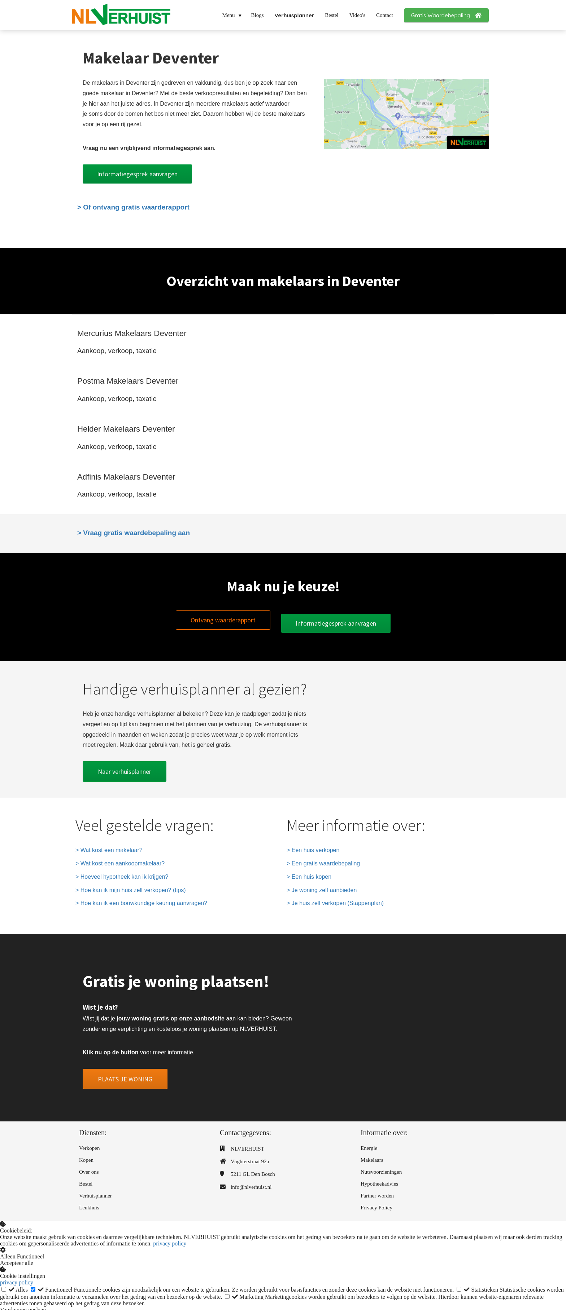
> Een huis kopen (309, 873)
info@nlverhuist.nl (251, 1183)
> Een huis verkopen (313, 847)
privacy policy (169, 1240)
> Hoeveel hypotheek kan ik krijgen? (122, 873)
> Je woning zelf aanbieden (322, 886)
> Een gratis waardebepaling (323, 860)
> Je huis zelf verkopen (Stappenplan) (335, 900)
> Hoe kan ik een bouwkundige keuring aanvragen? (141, 900)
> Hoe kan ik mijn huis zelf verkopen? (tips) (130, 886)
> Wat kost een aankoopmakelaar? (120, 860)
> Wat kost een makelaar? (109, 847)
